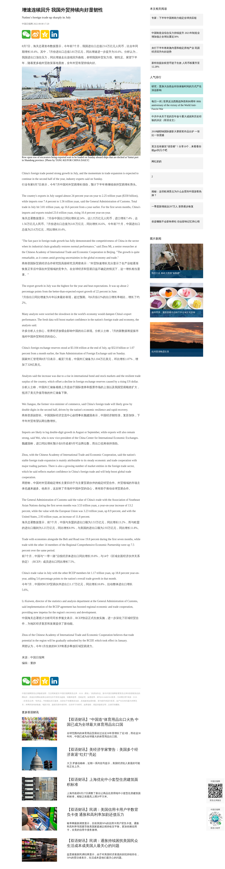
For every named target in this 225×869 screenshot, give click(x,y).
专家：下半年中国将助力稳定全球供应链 (174, 18)
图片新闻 (155, 238)
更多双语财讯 (30, 712)
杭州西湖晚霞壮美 (160, 351)
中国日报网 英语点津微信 (215, 790)
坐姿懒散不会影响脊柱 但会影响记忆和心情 (176, 221)
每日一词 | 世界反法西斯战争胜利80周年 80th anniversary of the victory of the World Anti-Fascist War (176, 105)
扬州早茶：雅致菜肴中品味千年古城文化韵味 (173, 312)
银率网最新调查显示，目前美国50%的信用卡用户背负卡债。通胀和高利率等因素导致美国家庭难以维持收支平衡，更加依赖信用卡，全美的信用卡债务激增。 (103, 826)
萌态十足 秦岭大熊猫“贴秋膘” (166, 273)
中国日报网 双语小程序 (215, 818)
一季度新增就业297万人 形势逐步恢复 (172, 206)
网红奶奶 (157, 161)
